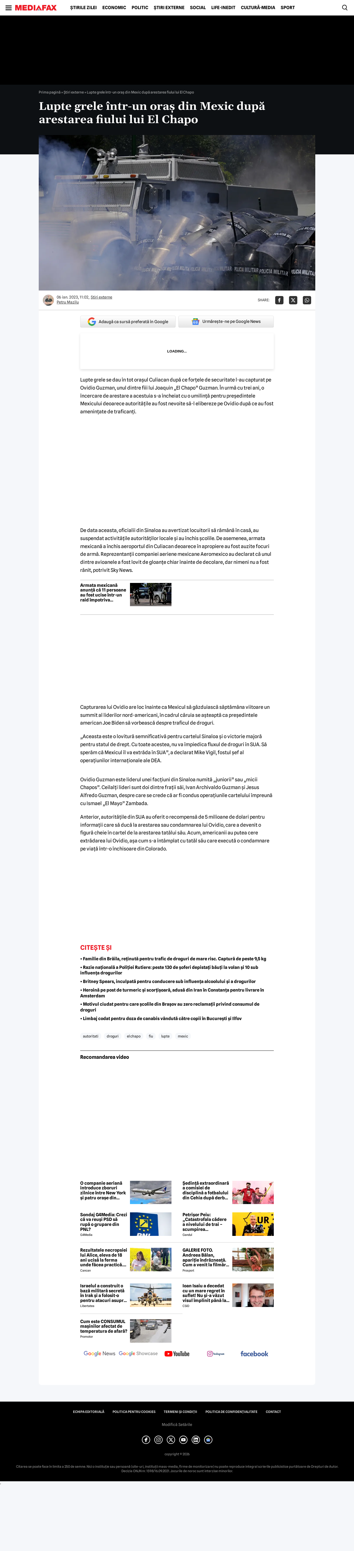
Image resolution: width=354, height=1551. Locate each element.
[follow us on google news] (99, 1354)
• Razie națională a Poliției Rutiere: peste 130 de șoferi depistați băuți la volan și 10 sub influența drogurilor (169, 970)
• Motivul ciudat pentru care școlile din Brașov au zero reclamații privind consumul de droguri (169, 1007)
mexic (183, 1036)
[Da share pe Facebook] (279, 300)
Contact (273, 1412)
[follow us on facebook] (254, 1354)
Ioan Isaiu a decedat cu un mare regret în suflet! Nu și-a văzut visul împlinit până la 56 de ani (204, 1293)
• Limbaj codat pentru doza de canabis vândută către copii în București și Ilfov (161, 1018)
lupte (165, 1036)
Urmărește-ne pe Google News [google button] (226, 321)
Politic (140, 8)
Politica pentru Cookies (134, 1412)
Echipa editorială (88, 1412)
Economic (114, 8)
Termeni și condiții (180, 1412)
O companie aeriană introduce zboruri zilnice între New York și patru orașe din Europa (103, 1190)
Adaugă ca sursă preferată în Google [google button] (128, 321)
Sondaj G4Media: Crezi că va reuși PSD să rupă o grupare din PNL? (103, 1222)
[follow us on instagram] (215, 1354)
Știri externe (169, 8)
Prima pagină (50, 92)
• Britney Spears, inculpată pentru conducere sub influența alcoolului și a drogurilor (168, 981)
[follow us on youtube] (177, 1354)
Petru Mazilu (68, 302)
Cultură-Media (258, 8)
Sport (288, 8)
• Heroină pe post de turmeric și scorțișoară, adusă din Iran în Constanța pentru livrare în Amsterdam (172, 992)
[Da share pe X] (293, 300)
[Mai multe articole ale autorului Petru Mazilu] (48, 300)
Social (198, 8)
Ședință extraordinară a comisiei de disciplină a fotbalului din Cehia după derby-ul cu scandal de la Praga (206, 1190)
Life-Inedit (223, 8)
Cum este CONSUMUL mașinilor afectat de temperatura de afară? (103, 1326)
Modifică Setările (177, 1424)
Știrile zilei (83, 8)
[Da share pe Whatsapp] (307, 300)
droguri (113, 1036)
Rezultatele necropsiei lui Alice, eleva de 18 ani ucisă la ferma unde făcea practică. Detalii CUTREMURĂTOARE (103, 1257)
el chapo (133, 1036)
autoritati (90, 1036)
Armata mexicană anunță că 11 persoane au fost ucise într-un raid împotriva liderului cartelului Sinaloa (103, 592)
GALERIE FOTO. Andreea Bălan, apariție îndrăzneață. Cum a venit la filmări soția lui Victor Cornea (206, 1257)
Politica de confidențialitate (231, 1412)
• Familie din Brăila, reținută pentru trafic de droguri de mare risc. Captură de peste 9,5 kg (173, 958)
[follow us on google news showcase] (138, 1354)
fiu (151, 1036)
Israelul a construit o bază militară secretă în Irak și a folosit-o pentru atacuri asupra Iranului (103, 1293)
